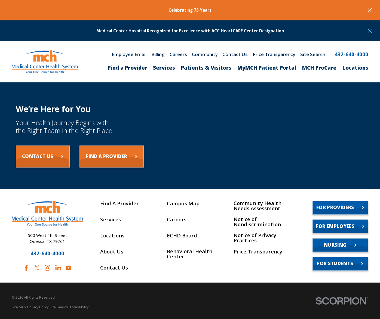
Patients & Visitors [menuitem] (206, 67)
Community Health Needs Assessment (257, 206)
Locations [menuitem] (355, 67)
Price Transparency (274, 54)
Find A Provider (119, 203)
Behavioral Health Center (189, 254)
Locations (112, 235)
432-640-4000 (351, 54)
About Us (111, 251)
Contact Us (235, 54)
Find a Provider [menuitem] (127, 67)
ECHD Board (182, 235)
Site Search (312, 54)
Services (110, 219)
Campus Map (183, 203)
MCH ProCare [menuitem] (319, 67)
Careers (178, 54)
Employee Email (129, 54)
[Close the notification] (370, 10)
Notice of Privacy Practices (255, 238)
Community (205, 54)
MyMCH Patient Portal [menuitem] (266, 67)
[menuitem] (19, 307)
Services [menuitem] (164, 67)
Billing (158, 54)
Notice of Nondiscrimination (257, 222)
